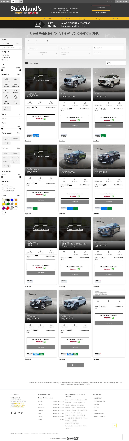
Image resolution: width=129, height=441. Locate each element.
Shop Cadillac (101, 7)
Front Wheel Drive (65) (9, 188)
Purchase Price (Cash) (42, 41)
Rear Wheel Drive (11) (9, 190)
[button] (5, 1)
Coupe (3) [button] (6, 86)
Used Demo (5, 60)
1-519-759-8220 (58, 9)
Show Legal (28, 140)
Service (45, 397)
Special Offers (48, 19)
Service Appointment (100, 12)
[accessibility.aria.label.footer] (73, 438)
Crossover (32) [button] (15, 86)
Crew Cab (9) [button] (6, 103)
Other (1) (6, 143)
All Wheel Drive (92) (8, 187)
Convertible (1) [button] (15, 81)
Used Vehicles (5, 55)
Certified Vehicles (6, 57)
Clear (18, 74)
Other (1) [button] (6, 98)
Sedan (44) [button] (6, 109)
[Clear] (20, 48)
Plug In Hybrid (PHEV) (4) (15, 161)
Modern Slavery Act (53, 433)
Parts (51, 397)
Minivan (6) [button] (15, 92)
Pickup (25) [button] (15, 98)
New (17, 43)
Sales (39, 397)
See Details (41, 124)
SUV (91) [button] (16, 103)
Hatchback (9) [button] (6, 92)
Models (11, 118)
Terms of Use (34, 433)
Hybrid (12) (6, 161)
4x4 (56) (6, 185)
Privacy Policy (43, 433)
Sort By (109, 62)
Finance (30, 41)
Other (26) (6, 166)
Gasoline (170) (15, 157)
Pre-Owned (6, 43)
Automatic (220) (6, 138)
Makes (11, 114)
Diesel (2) (6, 153)
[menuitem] (14, 18)
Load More (76, 365)
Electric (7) (15, 153)
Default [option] (109, 64)
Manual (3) (15, 138)
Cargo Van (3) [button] (6, 81)
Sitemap (27, 433)
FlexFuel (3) (6, 157)
